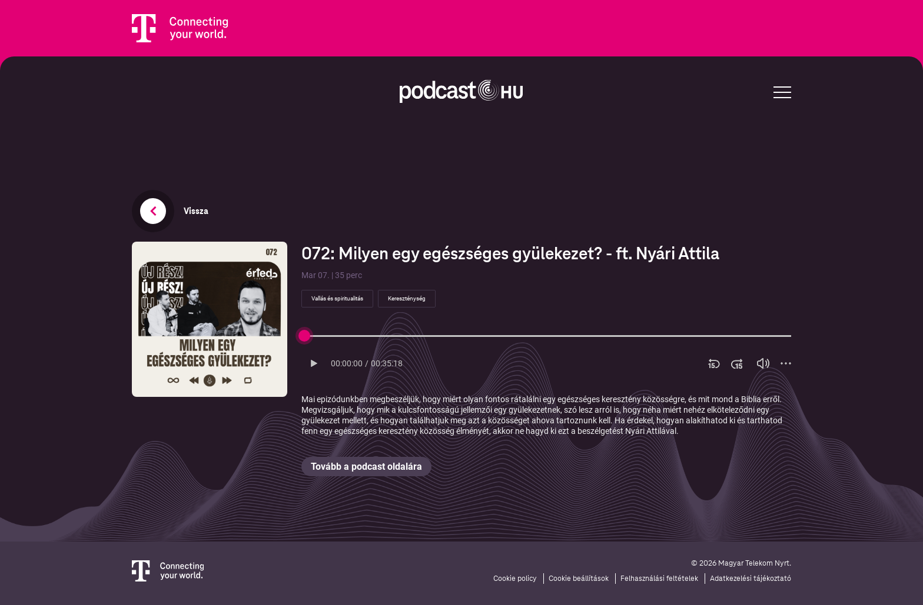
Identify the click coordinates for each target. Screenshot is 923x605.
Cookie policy (515, 578)
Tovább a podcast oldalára (366, 466)
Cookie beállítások (579, 578)
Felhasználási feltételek (659, 578)
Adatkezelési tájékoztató (750, 578)
